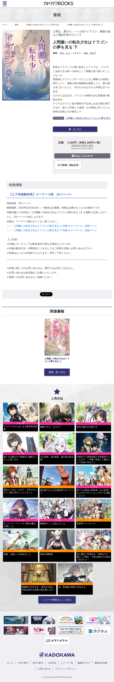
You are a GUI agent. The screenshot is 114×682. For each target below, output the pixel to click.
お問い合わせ (44, 669)
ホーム (5, 25)
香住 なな (65, 53)
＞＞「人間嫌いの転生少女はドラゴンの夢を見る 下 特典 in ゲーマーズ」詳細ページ (52, 230)
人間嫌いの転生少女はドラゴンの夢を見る (43, 25)
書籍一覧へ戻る (57, 372)
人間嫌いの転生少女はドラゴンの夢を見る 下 (85, 25)
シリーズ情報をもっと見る (57, 599)
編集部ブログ (84, 663)
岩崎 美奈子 (90, 53)
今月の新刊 (23, 663)
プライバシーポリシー (65, 669)
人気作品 (52, 663)
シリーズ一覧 (67, 663)
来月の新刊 (38, 663)
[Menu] (4, 3)
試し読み (75, 129)
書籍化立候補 (101, 663)
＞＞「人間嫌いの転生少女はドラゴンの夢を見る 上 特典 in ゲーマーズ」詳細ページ (52, 226)
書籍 (16, 25)
